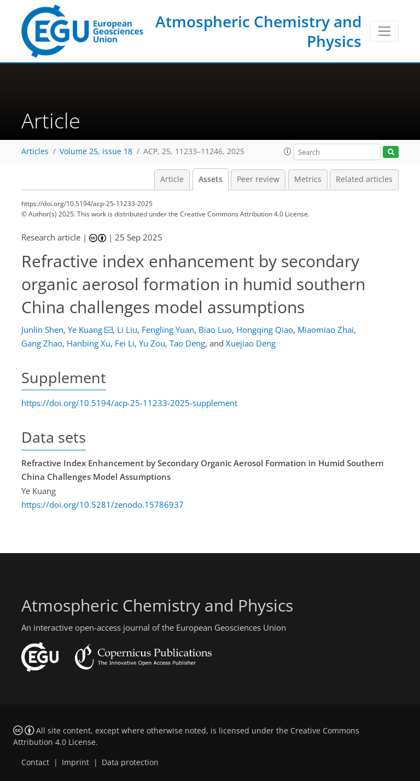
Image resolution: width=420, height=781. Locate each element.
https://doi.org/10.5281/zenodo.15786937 (102, 504)
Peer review (258, 179)
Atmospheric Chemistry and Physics (258, 31)
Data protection (130, 762)
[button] (287, 151)
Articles (35, 151)
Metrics (308, 179)
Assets (211, 179)
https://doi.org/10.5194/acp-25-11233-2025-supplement (129, 402)
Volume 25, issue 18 (96, 151)
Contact (35, 762)
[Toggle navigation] (384, 31)
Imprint (75, 762)
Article (172, 179)
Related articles (364, 179)
